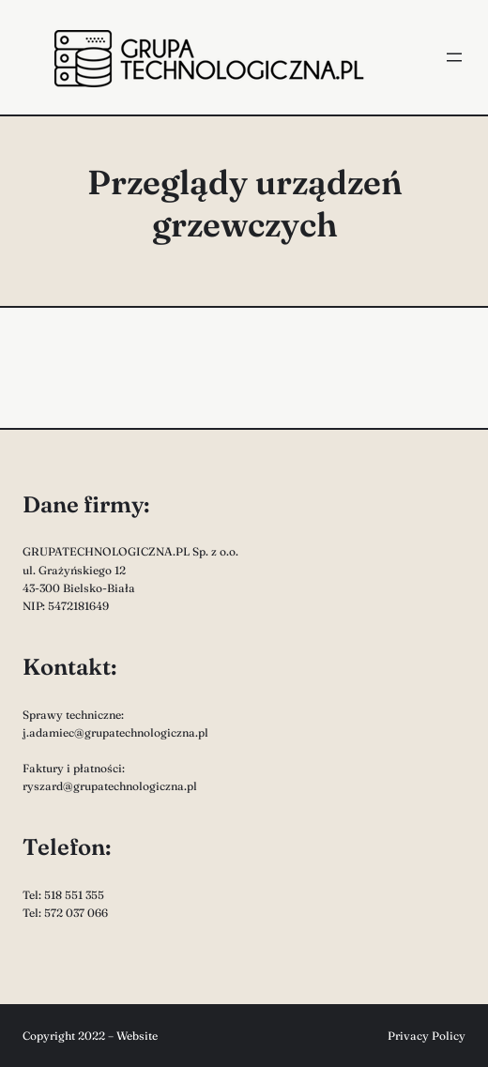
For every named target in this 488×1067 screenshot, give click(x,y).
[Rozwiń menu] (454, 57)
